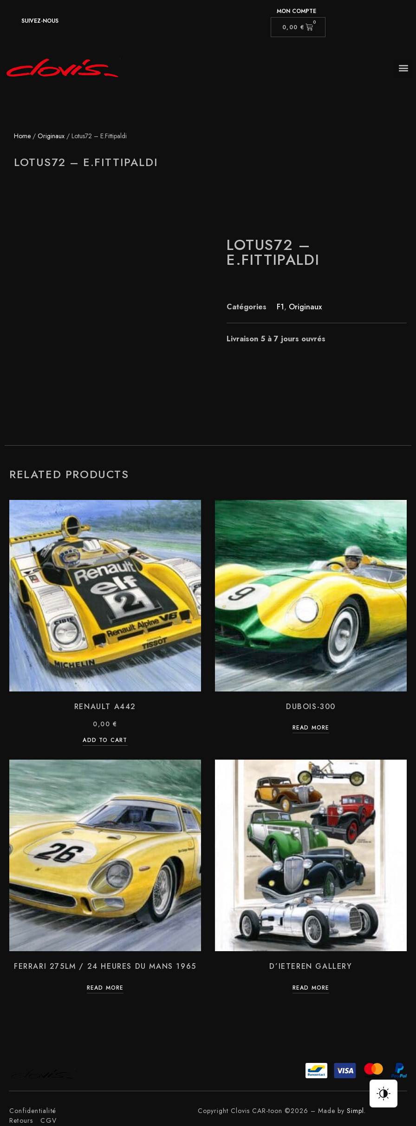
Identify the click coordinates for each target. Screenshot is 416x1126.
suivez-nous (39, 21)
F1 (280, 306)
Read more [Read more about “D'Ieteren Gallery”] (311, 988)
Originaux (51, 136)
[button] (403, 68)
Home (22, 136)
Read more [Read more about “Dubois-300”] (311, 728)
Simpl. (356, 1110)
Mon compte (296, 11)
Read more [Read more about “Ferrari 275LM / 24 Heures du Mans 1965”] (105, 988)
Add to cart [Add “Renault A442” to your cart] (105, 740)
